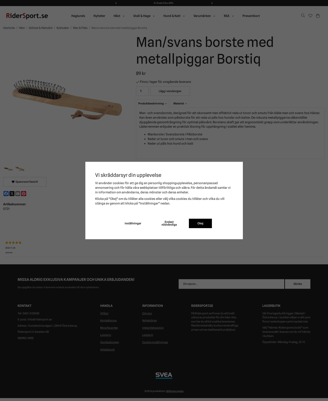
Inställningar (133, 223)
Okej (200, 223)
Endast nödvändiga (169, 223)
